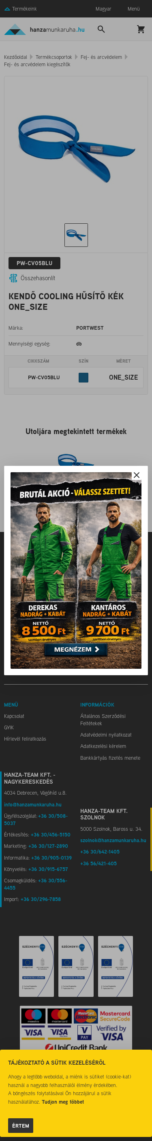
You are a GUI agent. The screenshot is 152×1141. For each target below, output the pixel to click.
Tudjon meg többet (63, 1101)
